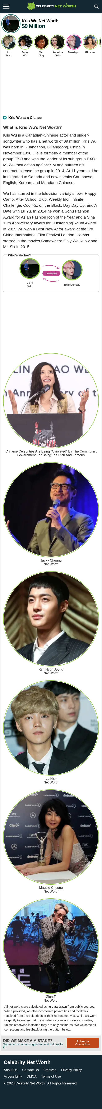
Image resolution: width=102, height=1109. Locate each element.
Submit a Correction (82, 1043)
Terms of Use (51, 1076)
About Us (11, 1070)
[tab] (51, 119)
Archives (49, 1070)
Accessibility (13, 1076)
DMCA (32, 1076)
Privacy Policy (71, 1070)
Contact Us (30, 1070)
